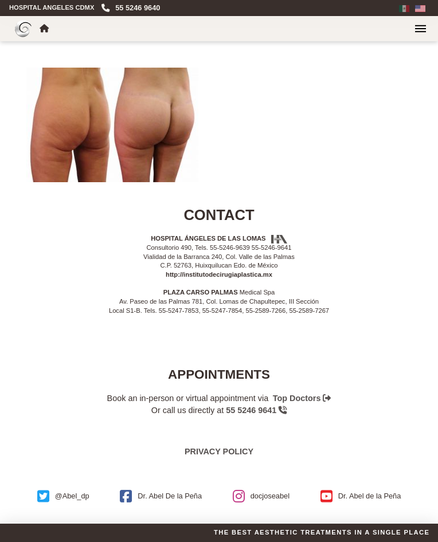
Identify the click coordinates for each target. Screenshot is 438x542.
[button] (420, 28)
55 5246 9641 (256, 410)
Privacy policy (219, 451)
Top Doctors (302, 398)
